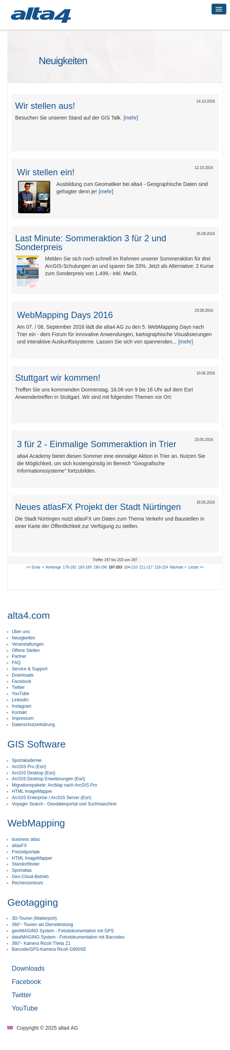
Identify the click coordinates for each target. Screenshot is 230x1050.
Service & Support (30, 668)
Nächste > (178, 567)
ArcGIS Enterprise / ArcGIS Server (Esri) (51, 797)
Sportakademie (27, 760)
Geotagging (32, 902)
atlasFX (19, 845)
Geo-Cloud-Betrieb (30, 876)
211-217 (146, 567)
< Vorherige (51, 567)
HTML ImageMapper (32, 791)
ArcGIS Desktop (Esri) (33, 773)
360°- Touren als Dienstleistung (42, 924)
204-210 (130, 567)
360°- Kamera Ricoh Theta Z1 (41, 943)
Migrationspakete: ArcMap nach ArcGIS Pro (54, 785)
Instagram (21, 706)
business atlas (26, 839)
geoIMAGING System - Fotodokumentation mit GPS (63, 930)
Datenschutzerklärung (33, 724)
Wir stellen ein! (45, 172)
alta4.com (28, 615)
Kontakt (19, 712)
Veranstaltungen (28, 644)
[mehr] (130, 118)
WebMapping (36, 823)
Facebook (21, 681)
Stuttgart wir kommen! (57, 378)
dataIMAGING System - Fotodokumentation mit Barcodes (68, 937)
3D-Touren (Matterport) (34, 918)
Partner (19, 656)
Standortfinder (25, 864)
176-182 (69, 567)
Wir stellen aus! (45, 106)
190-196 (100, 567)
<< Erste (34, 567)
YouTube (20, 693)
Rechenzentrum (27, 882)
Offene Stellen (26, 650)
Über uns (21, 631)
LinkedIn (20, 699)
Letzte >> (196, 567)
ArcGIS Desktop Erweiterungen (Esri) (48, 778)
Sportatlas (22, 870)
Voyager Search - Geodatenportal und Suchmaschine (64, 804)
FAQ (16, 662)
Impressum (23, 718)
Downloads (23, 675)
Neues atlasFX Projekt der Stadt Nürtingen (98, 507)
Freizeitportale (26, 851)
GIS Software (36, 744)
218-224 (161, 567)
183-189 (85, 567)
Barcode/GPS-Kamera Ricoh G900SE (49, 949)
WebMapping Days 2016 (65, 315)
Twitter (18, 687)
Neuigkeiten (23, 637)
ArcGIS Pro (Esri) (29, 766)
